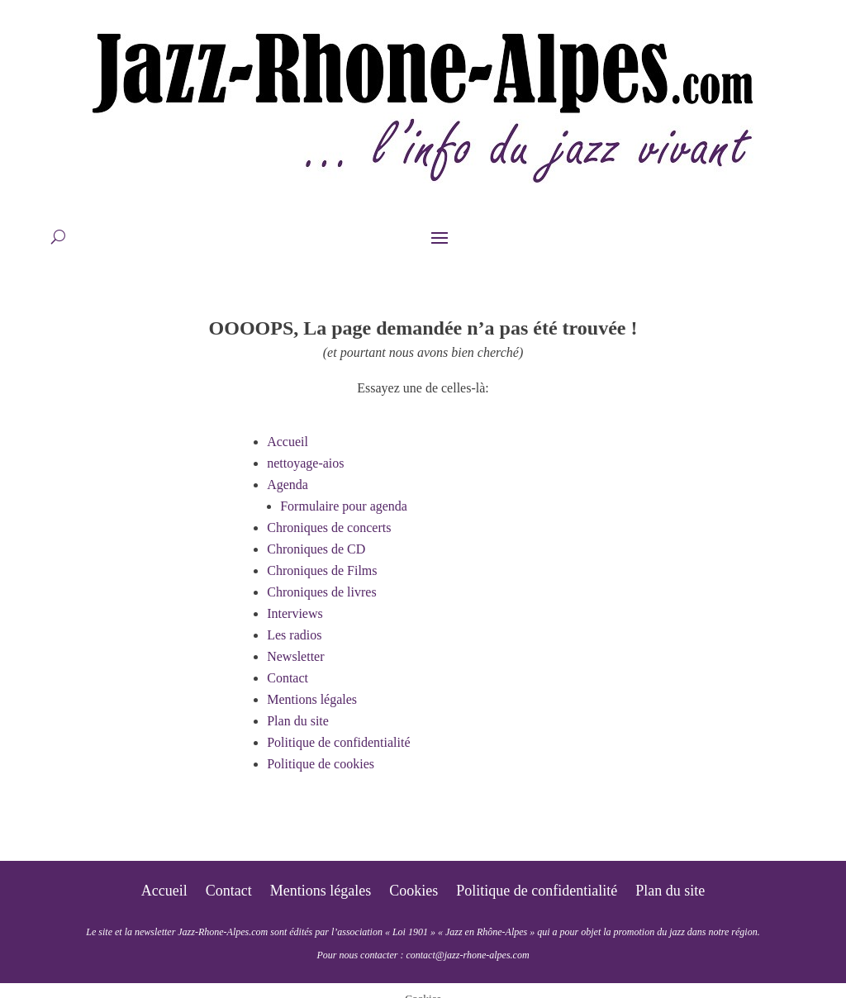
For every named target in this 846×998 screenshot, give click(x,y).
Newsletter (295, 656)
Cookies (413, 892)
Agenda (287, 485)
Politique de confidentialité (338, 742)
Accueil (287, 442)
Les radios (294, 635)
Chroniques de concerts (329, 527)
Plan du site (298, 721)
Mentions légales (312, 699)
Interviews (295, 613)
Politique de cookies (320, 764)
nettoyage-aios (305, 463)
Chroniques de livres (321, 592)
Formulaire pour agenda (343, 506)
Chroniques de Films (322, 570)
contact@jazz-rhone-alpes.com (467, 955)
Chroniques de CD (316, 549)
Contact (287, 678)
